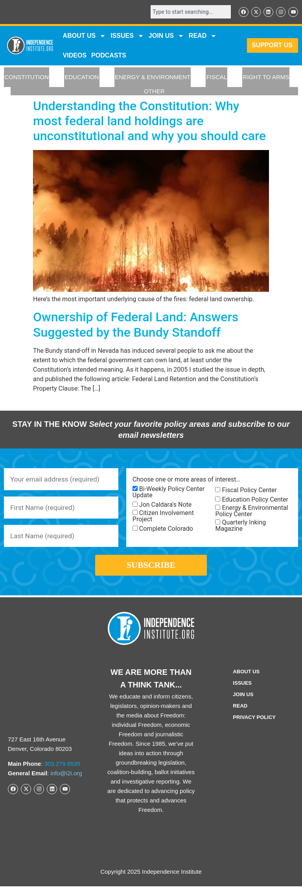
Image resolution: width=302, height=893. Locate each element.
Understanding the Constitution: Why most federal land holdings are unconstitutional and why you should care (149, 121)
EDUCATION (81, 77)
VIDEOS (75, 55)
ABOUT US (84, 36)
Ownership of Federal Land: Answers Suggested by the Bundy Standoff (135, 325)
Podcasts (108, 55)
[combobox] (188, 12)
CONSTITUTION (26, 77)
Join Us (243, 701)
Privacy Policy (254, 724)
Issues (127, 36)
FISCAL (216, 77)
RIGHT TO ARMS (266, 77)
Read (240, 712)
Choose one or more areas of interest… (186, 480)
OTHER (154, 91)
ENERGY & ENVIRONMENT (152, 77)
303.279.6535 (62, 770)
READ (203, 36)
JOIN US (166, 36)
